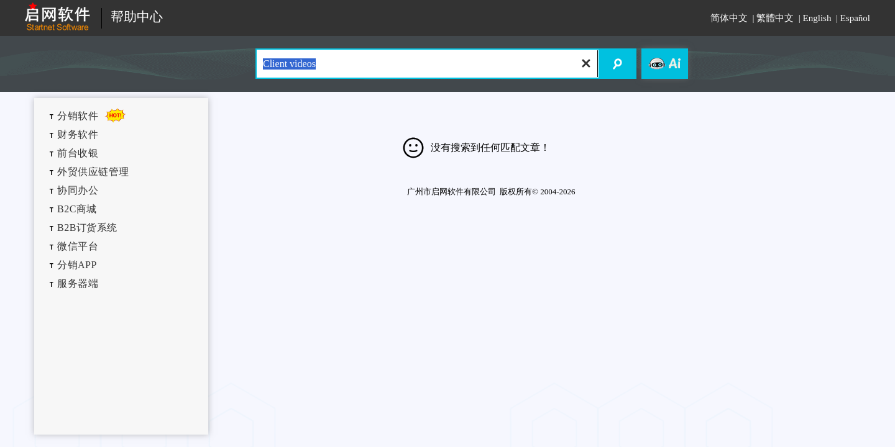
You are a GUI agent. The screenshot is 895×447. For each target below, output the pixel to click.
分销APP (77, 265)
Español (855, 18)
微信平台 (77, 246)
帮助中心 (137, 17)
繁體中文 (775, 18)
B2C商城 (77, 209)
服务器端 (77, 283)
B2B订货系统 (87, 227)
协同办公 (77, 190)
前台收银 (77, 153)
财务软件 (77, 134)
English (817, 18)
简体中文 (729, 18)
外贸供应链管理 (93, 171)
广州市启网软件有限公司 (451, 191)
